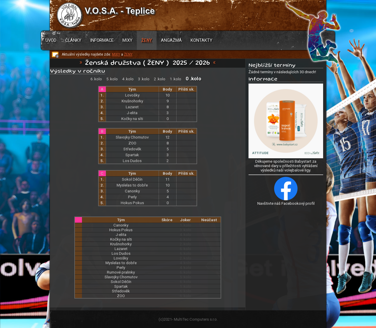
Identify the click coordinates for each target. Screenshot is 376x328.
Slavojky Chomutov (132, 137)
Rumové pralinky (121, 272)
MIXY (116, 54)
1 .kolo (175, 79)
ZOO (132, 143)
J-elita (132, 113)
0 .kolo (193, 78)
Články (73, 40)
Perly (132, 197)
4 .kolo (128, 79)
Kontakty (201, 40)
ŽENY (128, 54)
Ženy (146, 40)
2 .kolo (159, 79)
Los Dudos (132, 161)
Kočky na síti (132, 118)
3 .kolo (144, 79)
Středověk (132, 149)
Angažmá (171, 40)
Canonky (132, 191)
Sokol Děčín (132, 179)
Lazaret (132, 107)
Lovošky (132, 95)
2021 (168, 319)
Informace (102, 40)
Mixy (127, 40)
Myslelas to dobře (132, 185)
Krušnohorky (132, 101)
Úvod (51, 40)
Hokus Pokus (132, 203)
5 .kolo (112, 79)
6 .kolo (96, 79)
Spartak (132, 155)
